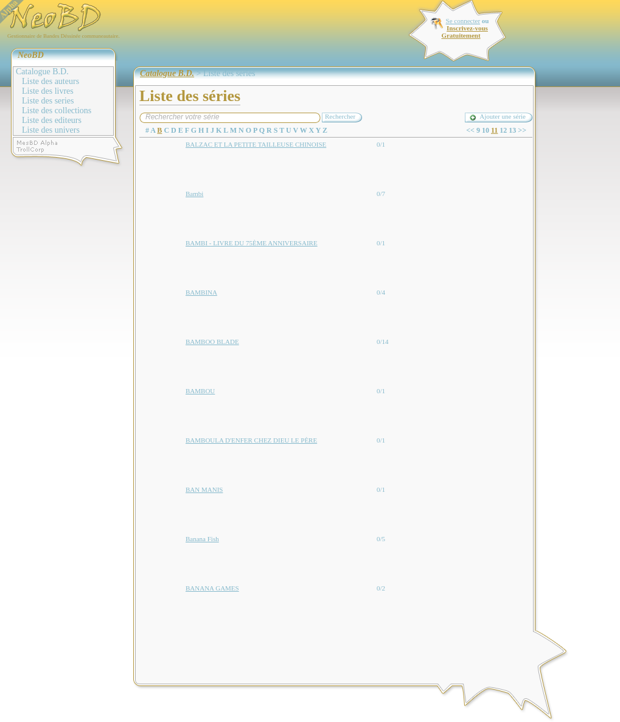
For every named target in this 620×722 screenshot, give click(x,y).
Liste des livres (48, 91)
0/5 (381, 538)
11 (494, 130)
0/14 (383, 341)
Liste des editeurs (52, 120)
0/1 (381, 144)
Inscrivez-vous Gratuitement (464, 31)
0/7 (381, 193)
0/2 (381, 588)
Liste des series (48, 100)
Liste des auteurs (50, 81)
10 (485, 130)
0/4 (381, 292)
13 (512, 130)
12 (503, 130)
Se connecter (463, 20)
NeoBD (31, 55)
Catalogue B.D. (42, 71)
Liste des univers (51, 130)
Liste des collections (56, 110)
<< (470, 130)
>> (522, 130)
